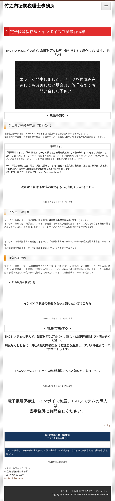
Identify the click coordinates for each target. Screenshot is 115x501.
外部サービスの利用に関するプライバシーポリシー (85, 491)
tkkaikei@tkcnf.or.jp (13, 478)
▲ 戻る (107, 425)
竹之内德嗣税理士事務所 (29, 5)
